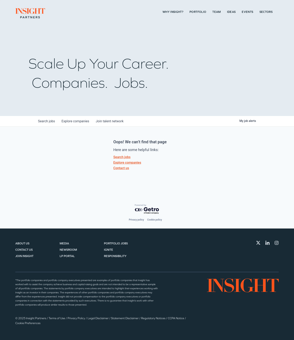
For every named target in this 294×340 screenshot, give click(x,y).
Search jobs (121, 157)
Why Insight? (173, 12)
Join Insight (24, 256)
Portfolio (197, 12)
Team (216, 12)
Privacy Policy (77, 318)
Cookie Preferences (27, 323)
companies (75, 121)
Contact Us (24, 250)
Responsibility (115, 256)
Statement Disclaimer (125, 318)
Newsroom (68, 250)
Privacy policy (136, 219)
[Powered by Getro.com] (147, 209)
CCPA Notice (176, 318)
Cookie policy (154, 219)
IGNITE (108, 250)
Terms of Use (57, 318)
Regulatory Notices (153, 318)
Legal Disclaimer (98, 318)
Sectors (266, 12)
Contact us (121, 168)
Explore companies (127, 162)
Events (247, 12)
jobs (46, 121)
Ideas (231, 12)
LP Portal (67, 256)
